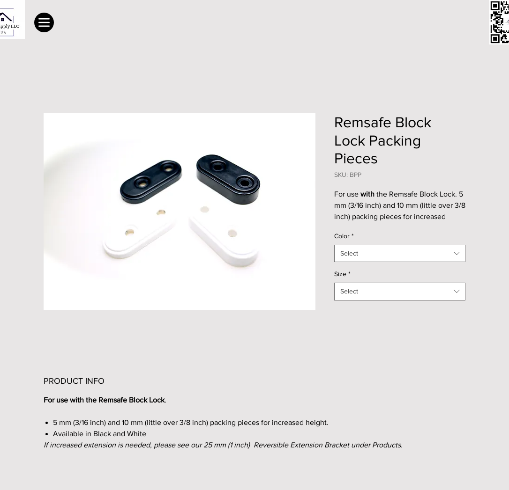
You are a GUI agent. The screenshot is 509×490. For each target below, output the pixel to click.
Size (342, 274)
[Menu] (44, 22)
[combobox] (399, 254)
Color (344, 236)
